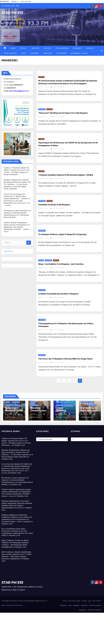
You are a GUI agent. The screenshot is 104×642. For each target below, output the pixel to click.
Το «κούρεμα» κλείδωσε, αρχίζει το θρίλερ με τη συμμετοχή (62, 234)
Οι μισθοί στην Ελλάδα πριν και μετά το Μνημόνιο (58, 294)
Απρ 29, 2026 (11, 414)
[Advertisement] (52, 627)
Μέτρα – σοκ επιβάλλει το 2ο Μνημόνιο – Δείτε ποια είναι (60, 264)
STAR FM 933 (12, 13)
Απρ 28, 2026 (37, 414)
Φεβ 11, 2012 (44, 178)
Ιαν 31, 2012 (44, 297)
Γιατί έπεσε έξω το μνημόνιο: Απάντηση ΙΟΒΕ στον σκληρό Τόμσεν (65, 359)
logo (23, 53)
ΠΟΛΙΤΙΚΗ (47, 48)
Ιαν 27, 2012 (44, 362)
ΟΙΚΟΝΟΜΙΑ (42, 109)
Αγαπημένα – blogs (79, 53)
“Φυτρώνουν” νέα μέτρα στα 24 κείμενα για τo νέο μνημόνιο (63, 113)
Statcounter (8, 251)
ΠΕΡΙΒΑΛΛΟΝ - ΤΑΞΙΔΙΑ (62, 402)
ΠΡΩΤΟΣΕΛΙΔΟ (15, 402)
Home (13, 48)
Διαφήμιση (34, 53)
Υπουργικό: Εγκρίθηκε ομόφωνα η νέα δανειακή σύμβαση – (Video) (65, 175)
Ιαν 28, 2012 (44, 329)
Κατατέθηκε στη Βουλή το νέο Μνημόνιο (54, 205)
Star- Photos (10, 53)
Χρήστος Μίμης (57, 87)
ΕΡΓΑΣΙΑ (41, 260)
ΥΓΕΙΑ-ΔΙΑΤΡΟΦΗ (62, 48)
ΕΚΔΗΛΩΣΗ (77, 48)
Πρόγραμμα (61, 53)
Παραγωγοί (47, 53)
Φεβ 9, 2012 (44, 238)
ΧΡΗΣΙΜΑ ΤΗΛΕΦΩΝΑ (94, 610)
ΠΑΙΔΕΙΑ (8, 402)
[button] (101, 51)
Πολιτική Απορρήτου (95, 605)
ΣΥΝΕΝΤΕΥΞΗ (9, 405)
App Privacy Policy (74, 601)
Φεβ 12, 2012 (44, 87)
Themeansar (19, 605)
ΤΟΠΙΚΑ (23, 48)
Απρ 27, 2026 (87, 414)
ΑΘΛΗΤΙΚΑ (35, 48)
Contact (90, 48)
